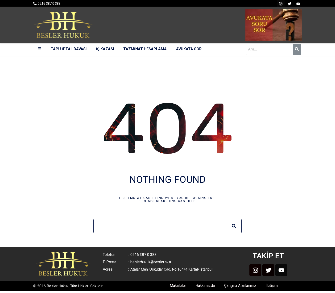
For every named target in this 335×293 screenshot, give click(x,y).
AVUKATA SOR (189, 49)
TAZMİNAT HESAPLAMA (145, 49)
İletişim (272, 285)
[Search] (233, 226)
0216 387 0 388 (49, 3)
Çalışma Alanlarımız (240, 285)
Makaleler (178, 285)
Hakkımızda (205, 285)
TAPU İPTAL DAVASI (69, 49)
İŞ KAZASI (105, 49)
